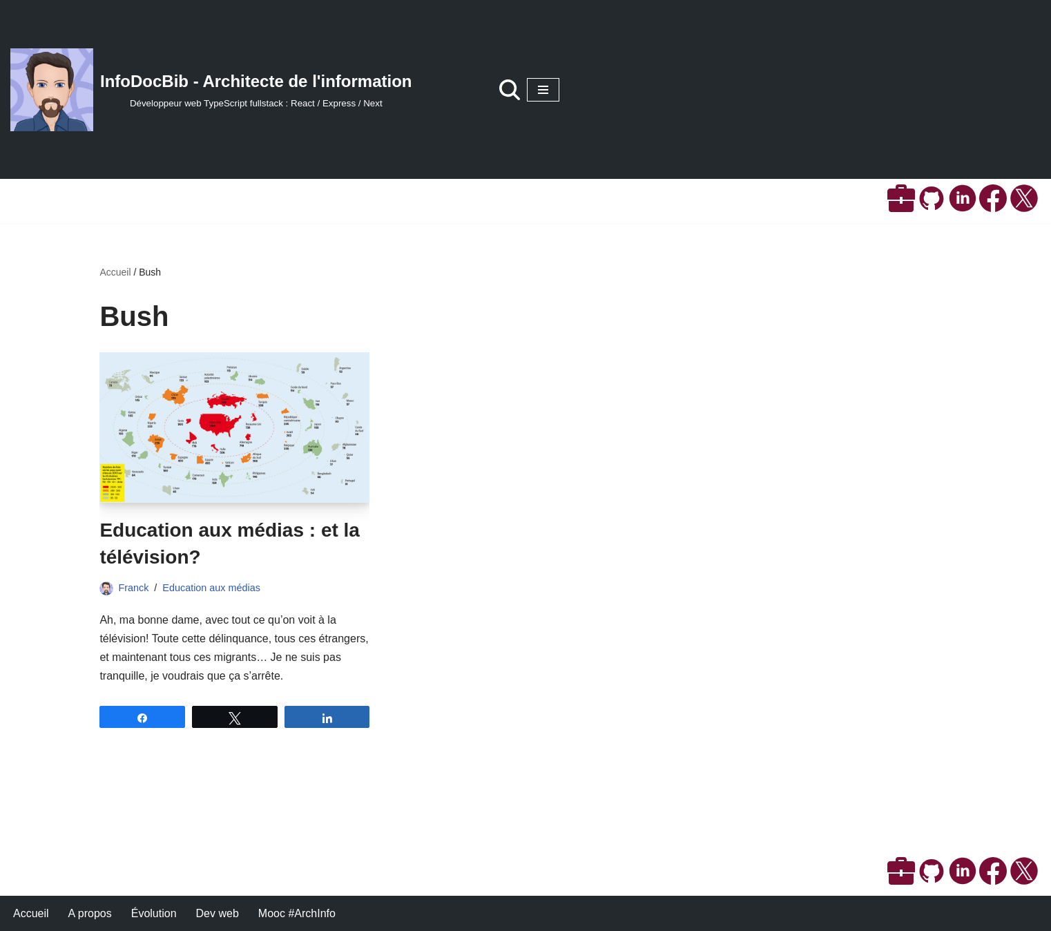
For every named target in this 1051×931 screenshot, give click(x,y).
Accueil (115, 272)
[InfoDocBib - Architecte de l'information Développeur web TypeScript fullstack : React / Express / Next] (211, 89)
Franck (133, 587)
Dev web (217, 913)
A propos (90, 913)
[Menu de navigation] (543, 90)
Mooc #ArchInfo (297, 913)
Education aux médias (211, 587)
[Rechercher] (509, 89)
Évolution (154, 913)
